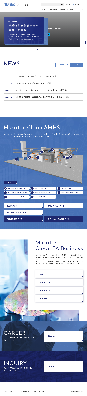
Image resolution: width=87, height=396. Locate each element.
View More (76, 65)
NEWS (44, 9)
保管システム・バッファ (57, 206)
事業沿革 (43, 274)
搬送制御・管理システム (16, 212)
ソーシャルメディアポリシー (24, 391)
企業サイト (78, 5)
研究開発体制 (45, 282)
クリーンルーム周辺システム (59, 219)
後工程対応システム (15, 219)
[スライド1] (37, 49)
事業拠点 (43, 298)
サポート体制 (45, 290)
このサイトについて (39, 391)
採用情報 (70, 9)
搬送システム (12, 206)
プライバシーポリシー (9, 391)
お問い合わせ (79, 9)
